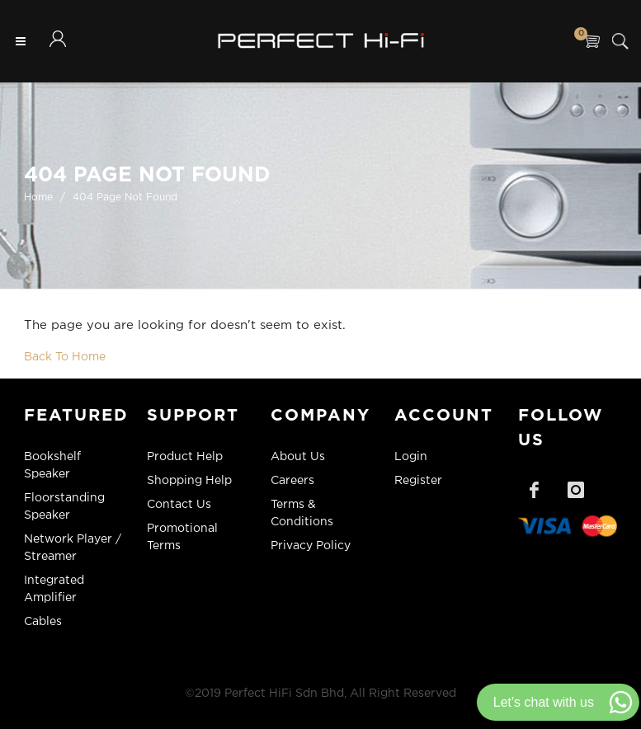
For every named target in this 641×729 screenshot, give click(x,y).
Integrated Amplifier (54, 589)
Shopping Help (189, 481)
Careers (292, 481)
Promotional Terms (182, 537)
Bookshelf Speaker (52, 465)
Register (418, 481)
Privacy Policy (311, 546)
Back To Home (65, 357)
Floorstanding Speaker (64, 506)
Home (38, 197)
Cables (43, 622)
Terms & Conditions (302, 513)
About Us (298, 457)
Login (410, 457)
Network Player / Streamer (72, 548)
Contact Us (179, 505)
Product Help (185, 457)
